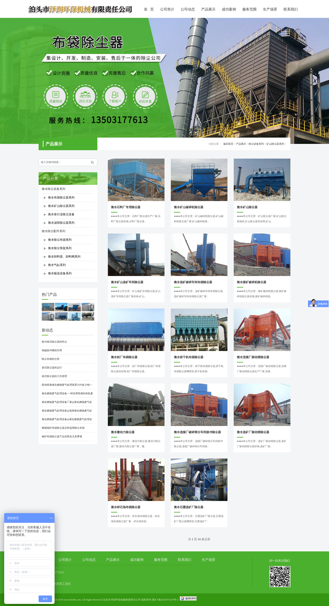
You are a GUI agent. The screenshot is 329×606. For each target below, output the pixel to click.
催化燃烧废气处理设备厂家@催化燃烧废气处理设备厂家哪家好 (67, 403)
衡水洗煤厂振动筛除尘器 (253, 357)
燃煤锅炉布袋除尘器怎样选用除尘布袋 (63, 427)
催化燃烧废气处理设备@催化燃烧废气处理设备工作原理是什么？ (67, 421)
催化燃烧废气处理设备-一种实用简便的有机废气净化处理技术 (67, 395)
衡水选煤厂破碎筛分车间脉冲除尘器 (197, 432)
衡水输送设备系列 (60, 273)
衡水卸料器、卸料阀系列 (64, 256)
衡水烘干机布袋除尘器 (188, 357)
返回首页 (228, 143)
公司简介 (167, 9)
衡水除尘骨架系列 (60, 248)
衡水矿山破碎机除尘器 (188, 207)
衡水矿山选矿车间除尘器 (127, 282)
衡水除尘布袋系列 (60, 239)
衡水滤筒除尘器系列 (61, 222)
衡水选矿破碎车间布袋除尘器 (193, 282)
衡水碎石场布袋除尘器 (125, 507)
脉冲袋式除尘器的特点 (54, 341)
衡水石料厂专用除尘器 (125, 207)
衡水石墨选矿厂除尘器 (188, 507)
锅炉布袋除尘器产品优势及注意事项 (62, 436)
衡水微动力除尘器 (122, 432)
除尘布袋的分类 (50, 359)
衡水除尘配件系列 (53, 231)
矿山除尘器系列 (275, 143)
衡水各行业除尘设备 (61, 214)
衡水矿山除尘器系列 (61, 206)
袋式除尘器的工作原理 (54, 376)
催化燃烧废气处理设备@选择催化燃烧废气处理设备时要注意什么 (67, 412)
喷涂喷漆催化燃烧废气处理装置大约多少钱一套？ (67, 386)
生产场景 (270, 9)
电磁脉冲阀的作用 (52, 350)
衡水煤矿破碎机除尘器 (251, 282)
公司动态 (188, 9)
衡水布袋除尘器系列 (61, 197)
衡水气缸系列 (57, 265)
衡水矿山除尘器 (247, 207)
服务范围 (249, 9)
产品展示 (208, 9)
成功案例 (229, 9)
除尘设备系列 (256, 143)
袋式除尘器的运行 (52, 367)
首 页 (149, 9)
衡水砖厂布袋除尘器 (124, 357)
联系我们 (290, 9)
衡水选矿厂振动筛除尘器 (253, 432)
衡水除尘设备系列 (53, 189)
